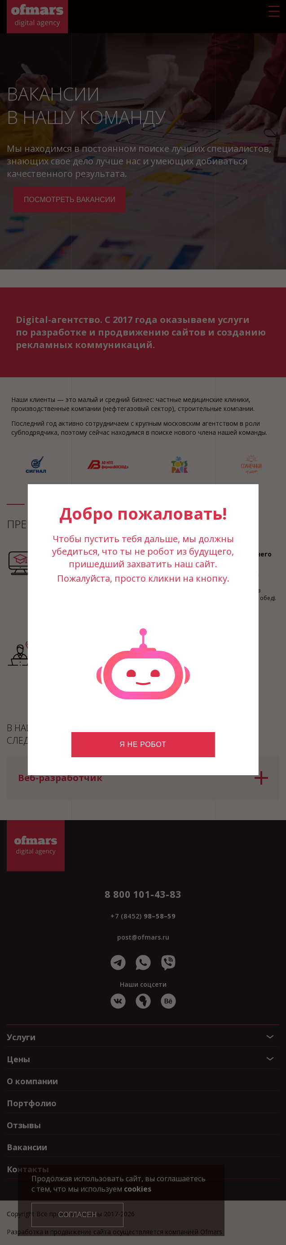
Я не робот (142, 744)
